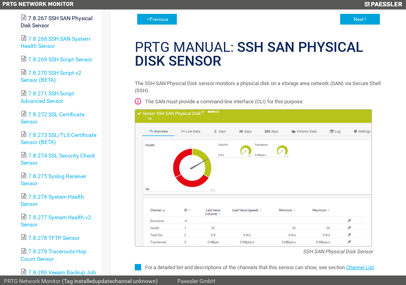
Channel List (360, 267)
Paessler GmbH (196, 281)
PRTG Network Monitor (32, 281)
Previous (158, 19)
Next (359, 19)
